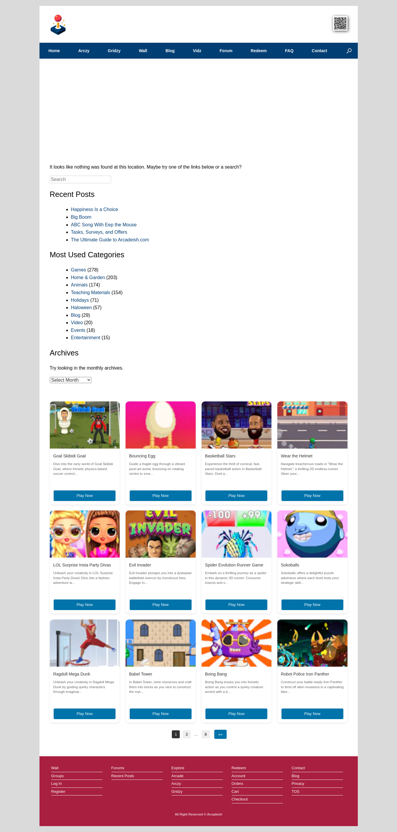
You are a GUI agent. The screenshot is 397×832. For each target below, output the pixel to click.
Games (78, 269)
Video (77, 322)
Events (78, 330)
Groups (57, 776)
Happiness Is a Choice (94, 209)
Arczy (83, 50)
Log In (56, 783)
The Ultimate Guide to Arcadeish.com (110, 239)
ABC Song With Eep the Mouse (104, 224)
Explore (178, 768)
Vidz (197, 50)
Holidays (80, 300)
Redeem (259, 50)
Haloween (81, 307)
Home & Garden (88, 277)
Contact (319, 50)
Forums (117, 768)
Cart (235, 791)
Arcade (178, 776)
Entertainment (86, 337)
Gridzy (114, 50)
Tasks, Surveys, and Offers (99, 232)
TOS (296, 791)
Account (239, 776)
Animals (79, 284)
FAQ (289, 50)
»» (220, 734)
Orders (237, 783)
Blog (169, 50)
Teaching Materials (90, 292)
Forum (226, 50)
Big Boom (81, 217)
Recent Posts (122, 776)
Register (58, 791)
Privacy (298, 783)
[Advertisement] (198, 113)
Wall (143, 50)
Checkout (240, 799)
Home (54, 50)
